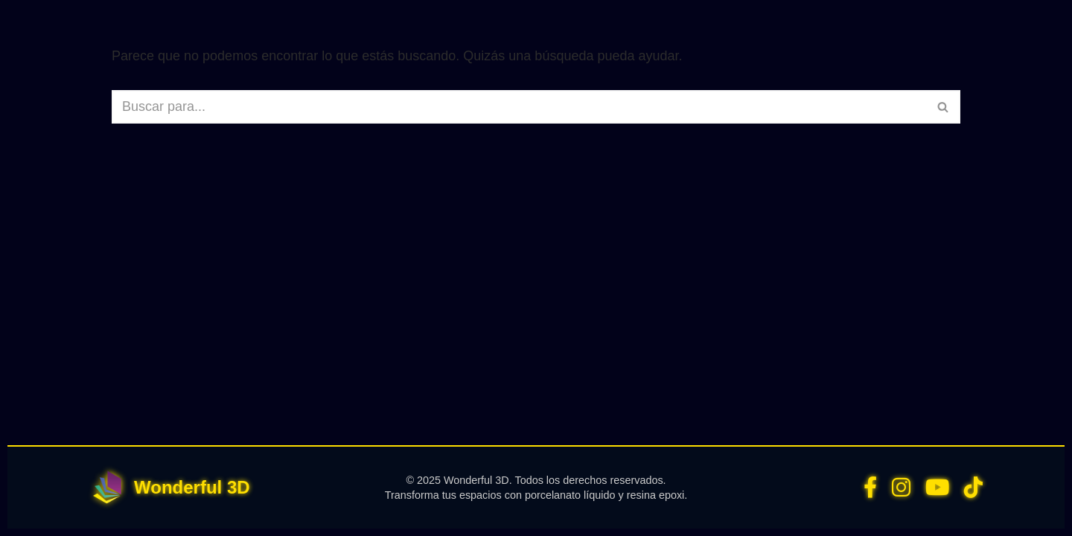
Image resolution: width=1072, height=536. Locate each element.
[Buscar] (519, 107)
